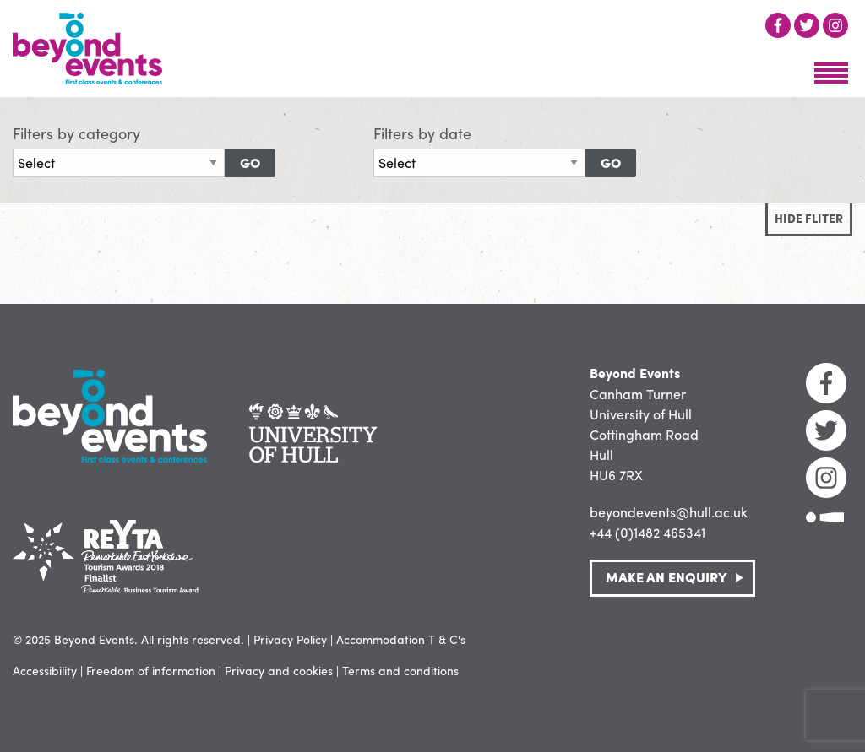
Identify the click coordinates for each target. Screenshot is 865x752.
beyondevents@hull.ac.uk (669, 512)
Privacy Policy (290, 638)
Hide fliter (809, 217)
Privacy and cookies (279, 670)
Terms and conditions (400, 670)
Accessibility (45, 670)
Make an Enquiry (666, 577)
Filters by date (422, 132)
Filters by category (76, 132)
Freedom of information (150, 670)
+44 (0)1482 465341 (647, 532)
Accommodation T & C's (400, 638)
